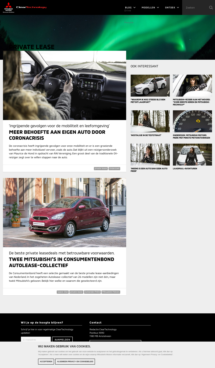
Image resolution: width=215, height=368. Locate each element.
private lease (101, 168)
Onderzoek (114, 168)
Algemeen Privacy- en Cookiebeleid (75, 362)
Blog (130, 7)
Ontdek (172, 7)
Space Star (62, 292)
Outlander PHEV (92, 292)
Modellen (150, 7)
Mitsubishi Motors (110, 292)
